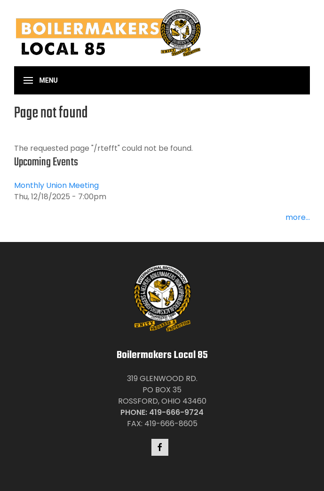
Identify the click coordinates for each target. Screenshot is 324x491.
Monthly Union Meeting (56, 185)
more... (297, 217)
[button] (41, 80)
